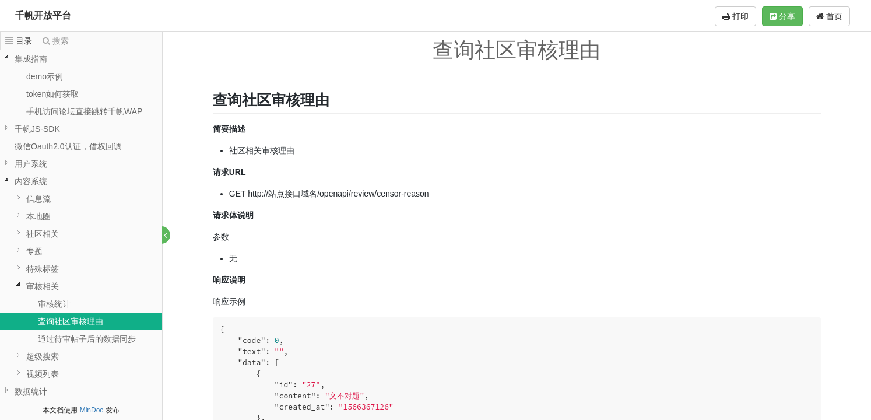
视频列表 (42, 374)
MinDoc (92, 410)
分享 (782, 16)
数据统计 (31, 391)
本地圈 (38, 216)
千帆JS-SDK (37, 129)
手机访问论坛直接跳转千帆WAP (84, 111)
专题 (34, 251)
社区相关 (42, 234)
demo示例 (44, 76)
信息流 (38, 199)
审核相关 (42, 286)
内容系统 (31, 181)
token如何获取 (52, 94)
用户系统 (31, 164)
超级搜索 (42, 356)
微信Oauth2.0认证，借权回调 (68, 146)
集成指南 (31, 59)
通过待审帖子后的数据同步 (87, 339)
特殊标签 (42, 269)
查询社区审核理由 (70, 321)
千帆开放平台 (43, 15)
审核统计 (54, 304)
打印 (735, 16)
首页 (829, 16)
